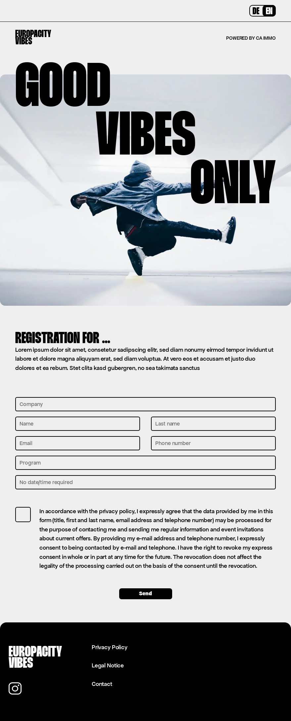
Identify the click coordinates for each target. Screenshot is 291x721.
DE (256, 11)
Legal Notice (108, 665)
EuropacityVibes (33, 38)
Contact (102, 684)
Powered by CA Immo (251, 38)
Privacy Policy (109, 647)
